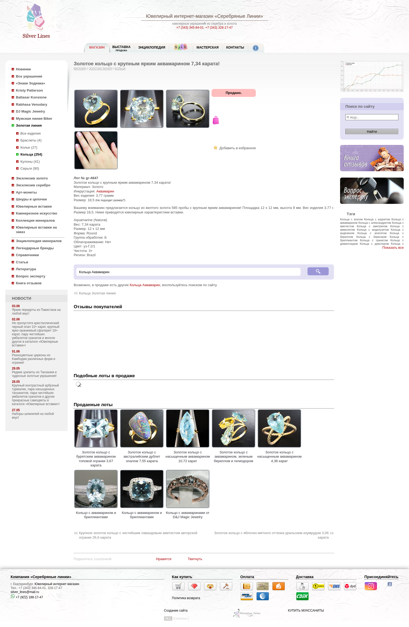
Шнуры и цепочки (31, 199)
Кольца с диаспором (374, 243)
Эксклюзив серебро (33, 185)
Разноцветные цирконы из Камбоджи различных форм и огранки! (33, 358)
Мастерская (207, 47)
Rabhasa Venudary (31, 104)
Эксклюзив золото (32, 178)
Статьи (22, 262)
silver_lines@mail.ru (25, 592)
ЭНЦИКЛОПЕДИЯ (151, 47)
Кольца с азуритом (377, 219)
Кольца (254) (31, 154)
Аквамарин (105, 191)
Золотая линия (29, 125)
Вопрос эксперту (30, 276)
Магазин (80, 68)
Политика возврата (186, 598)
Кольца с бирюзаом (371, 236)
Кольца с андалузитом (373, 229)
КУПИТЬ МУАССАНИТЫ (306, 610)
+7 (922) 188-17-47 (27, 597)
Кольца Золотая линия (97, 293)
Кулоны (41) (30, 162)
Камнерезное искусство (36, 213)
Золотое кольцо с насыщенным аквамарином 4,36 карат (279, 454)
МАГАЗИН (97, 47)
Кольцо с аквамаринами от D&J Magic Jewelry (187, 512)
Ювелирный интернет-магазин (179, 16)
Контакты (235, 47)
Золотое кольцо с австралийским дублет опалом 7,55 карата (142, 454)
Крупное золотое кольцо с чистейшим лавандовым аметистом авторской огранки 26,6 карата (138, 535)
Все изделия (30, 133)
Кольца (120, 68)
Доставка (305, 577)
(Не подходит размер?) (110, 200)
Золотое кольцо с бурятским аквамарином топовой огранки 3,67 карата (96, 456)
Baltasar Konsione (31, 97)
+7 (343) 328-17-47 (219, 27)
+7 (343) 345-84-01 (190, 27)
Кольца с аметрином (372, 226)
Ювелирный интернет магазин (56, 584)
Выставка (121, 48)
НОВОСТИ (21, 298)
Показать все (393, 248)
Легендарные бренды (35, 248)
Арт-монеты (26, 192)
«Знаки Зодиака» (30, 83)
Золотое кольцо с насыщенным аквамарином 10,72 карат (187, 454)
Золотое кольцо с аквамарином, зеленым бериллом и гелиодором (233, 454)
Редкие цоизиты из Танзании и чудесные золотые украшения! (34, 374)
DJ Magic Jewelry (30, 111)
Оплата (247, 577)
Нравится (163, 559)
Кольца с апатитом (371, 233)
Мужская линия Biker (34, 119)
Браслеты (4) (31, 140)
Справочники (27, 255)
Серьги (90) (29, 168)
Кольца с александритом (374, 222)
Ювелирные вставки (34, 206)
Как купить (182, 577)
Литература (26, 269)
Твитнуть (195, 559)
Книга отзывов (29, 283)
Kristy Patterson (29, 90)
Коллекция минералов (35, 220)
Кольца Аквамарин (145, 285)
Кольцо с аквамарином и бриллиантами (96, 512)
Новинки (23, 69)
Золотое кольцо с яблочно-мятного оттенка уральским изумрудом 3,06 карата (271, 535)
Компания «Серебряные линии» (41, 577)
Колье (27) (28, 147)
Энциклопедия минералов (39, 241)
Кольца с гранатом (374, 240)
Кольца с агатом (351, 219)
